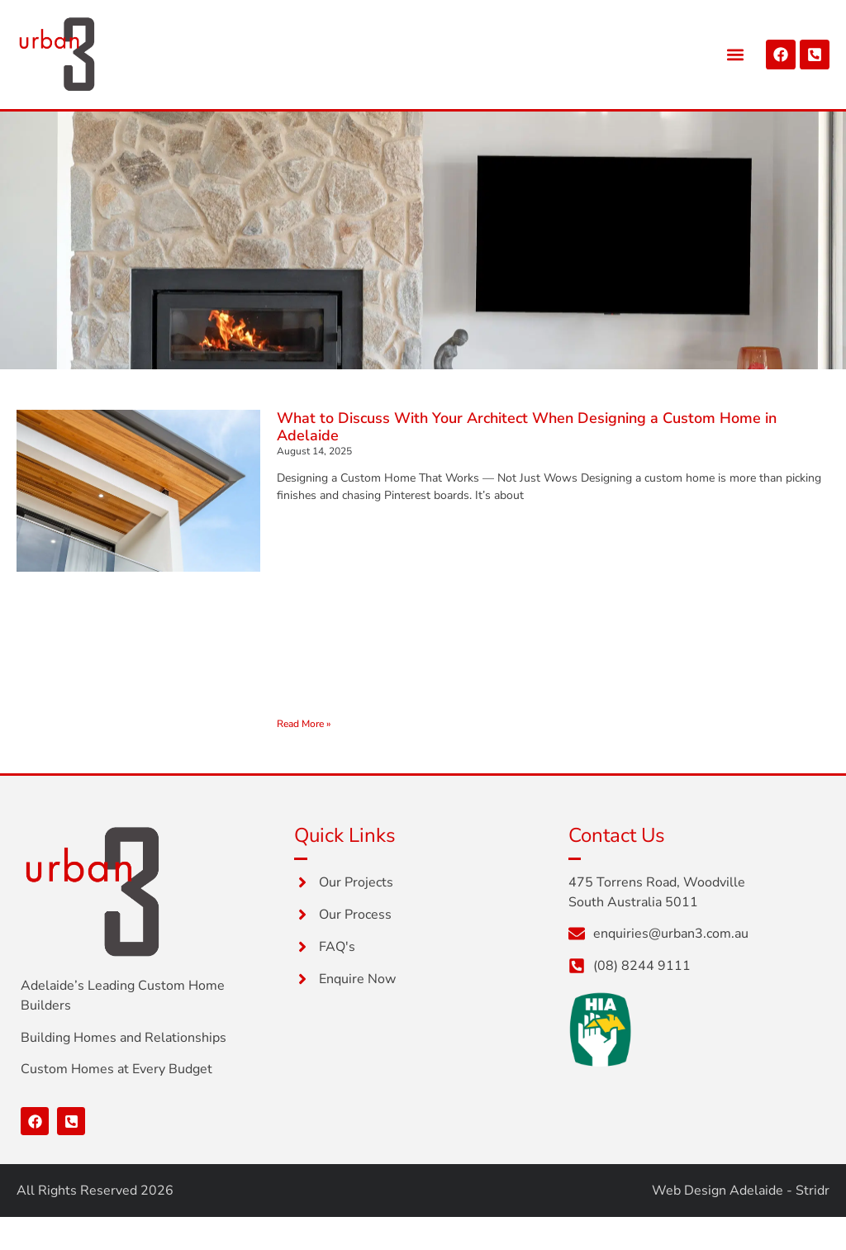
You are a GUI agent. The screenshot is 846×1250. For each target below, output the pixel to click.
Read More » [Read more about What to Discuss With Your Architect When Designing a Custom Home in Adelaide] (303, 723)
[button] (735, 54)
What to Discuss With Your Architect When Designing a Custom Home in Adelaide (527, 427)
